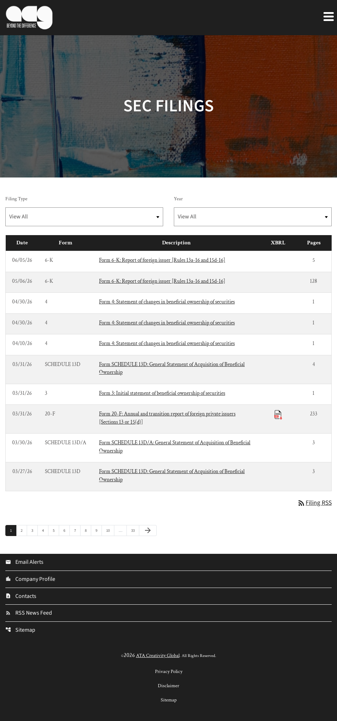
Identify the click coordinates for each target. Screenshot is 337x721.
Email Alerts (24, 563)
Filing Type (16, 199)
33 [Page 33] (135, 530)
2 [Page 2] (23, 530)
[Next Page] (148, 530)
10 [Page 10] (110, 530)
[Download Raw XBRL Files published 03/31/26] (278, 414)
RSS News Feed (28, 614)
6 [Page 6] (66, 530)
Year (178, 199)
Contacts (20, 597)
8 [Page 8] (87, 530)
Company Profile (30, 580)
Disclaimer (168, 686)
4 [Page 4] (45, 530)
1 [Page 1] (13, 530)
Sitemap (20, 631)
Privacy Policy (168, 672)
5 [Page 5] (55, 530)
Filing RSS (314, 503)
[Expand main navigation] (328, 16)
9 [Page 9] (98, 530)
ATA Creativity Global (158, 656)
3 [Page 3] (34, 530)
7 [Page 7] (77, 530)
